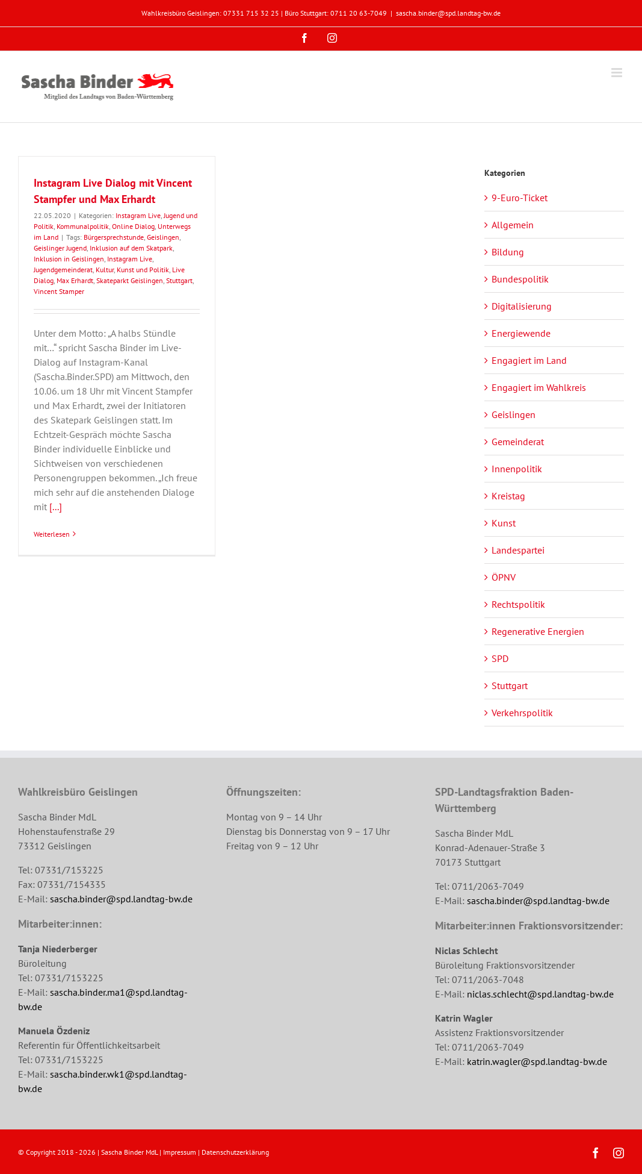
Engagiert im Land (529, 360)
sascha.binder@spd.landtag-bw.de (448, 12)
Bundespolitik (520, 279)
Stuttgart (179, 280)
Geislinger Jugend (60, 247)
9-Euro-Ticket (520, 198)
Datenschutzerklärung (235, 1152)
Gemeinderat (518, 442)
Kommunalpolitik (83, 226)
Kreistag (508, 496)
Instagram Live (138, 215)
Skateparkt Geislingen (129, 280)
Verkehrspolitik (522, 713)
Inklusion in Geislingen (69, 258)
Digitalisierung (522, 306)
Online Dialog (133, 226)
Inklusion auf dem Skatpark (131, 247)
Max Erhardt (75, 280)
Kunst (504, 523)
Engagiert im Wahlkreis (539, 387)
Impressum (179, 1152)
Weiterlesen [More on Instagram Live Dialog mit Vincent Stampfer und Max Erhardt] (52, 534)
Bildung (508, 252)
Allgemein (513, 225)
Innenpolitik (517, 469)
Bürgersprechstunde (114, 237)
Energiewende (521, 333)
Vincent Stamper (59, 291)
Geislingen (163, 237)
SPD (500, 658)
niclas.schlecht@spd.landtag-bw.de (540, 994)
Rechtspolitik (518, 604)
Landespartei (518, 550)
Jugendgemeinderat (63, 269)
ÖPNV (504, 577)
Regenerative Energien (538, 631)
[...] (55, 507)
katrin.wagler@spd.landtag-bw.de (537, 1061)
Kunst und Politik (143, 269)
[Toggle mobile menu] (617, 72)
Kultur (105, 269)
